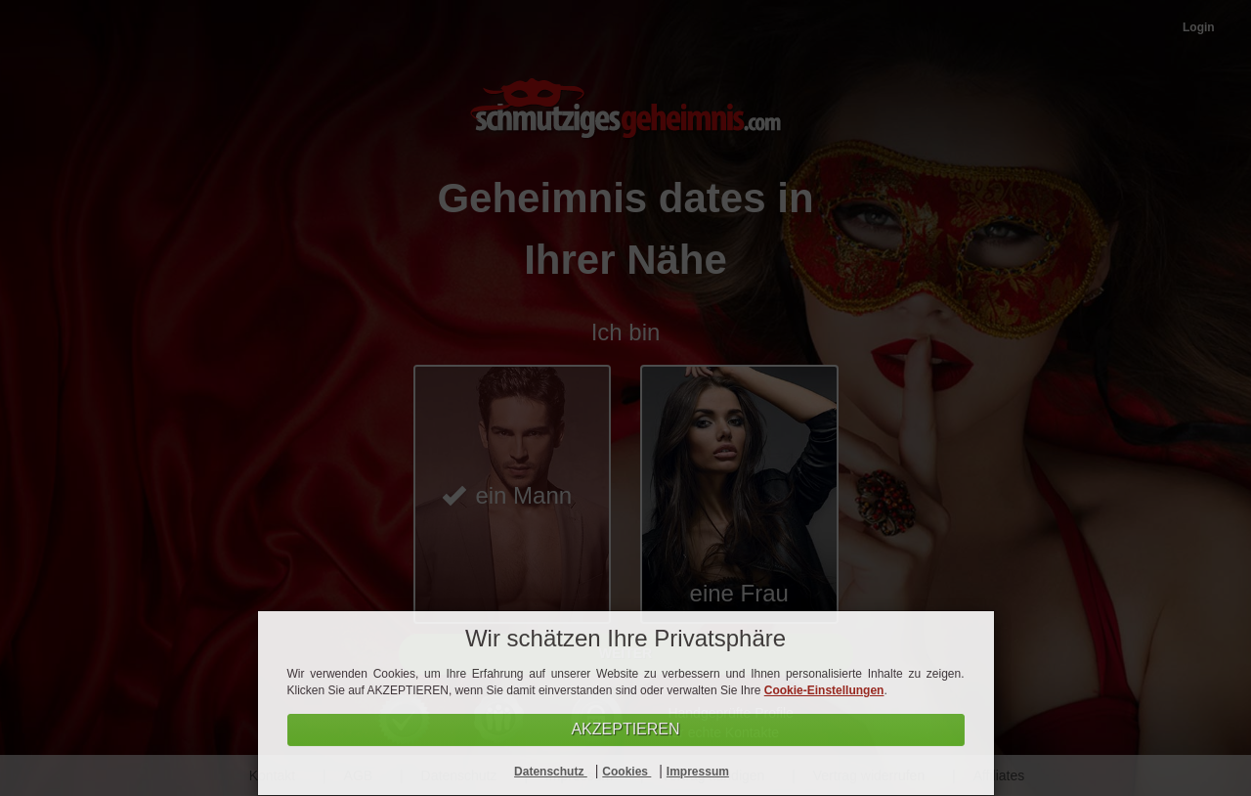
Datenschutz (550, 771)
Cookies (626, 771)
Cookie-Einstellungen (824, 690)
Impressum (698, 771)
